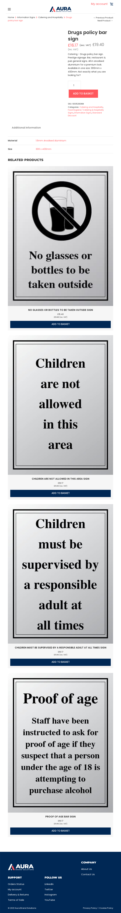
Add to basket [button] (61, 325)
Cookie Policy (106, 908)
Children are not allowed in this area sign (60, 479)
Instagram (51, 894)
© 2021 (11, 908)
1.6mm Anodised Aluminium (51, 141)
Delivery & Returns (18, 894)
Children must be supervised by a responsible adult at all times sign (60, 648)
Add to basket (84, 94)
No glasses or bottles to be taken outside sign (60, 310)
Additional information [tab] (26, 128)
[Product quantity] (74, 85)
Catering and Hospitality (50, 17)
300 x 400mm (43, 149)
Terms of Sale (16, 900)
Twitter (49, 889)
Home (11, 17)
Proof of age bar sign (60, 817)
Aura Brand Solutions (25, 908)
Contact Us (88, 874)
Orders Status (16, 884)
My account (99, 4)
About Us (86, 869)
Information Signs (26, 17)
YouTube (50, 900)
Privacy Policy (90, 908)
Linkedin (49, 884)
